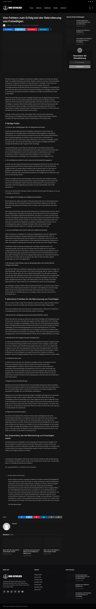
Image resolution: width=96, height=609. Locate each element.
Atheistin (39, 8)
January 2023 (37, 577)
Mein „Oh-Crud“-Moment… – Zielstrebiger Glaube (52, 550)
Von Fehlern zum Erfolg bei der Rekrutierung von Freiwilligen (84, 40)
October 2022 (37, 584)
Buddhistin (47, 8)
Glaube (55, 8)
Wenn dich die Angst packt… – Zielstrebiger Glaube (12, 550)
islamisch (63, 8)
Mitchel (9, 25)
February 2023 (38, 574)
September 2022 (38, 587)
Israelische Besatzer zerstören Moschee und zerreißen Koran (83, 22)
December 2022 (38, 579)
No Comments (26, 25)
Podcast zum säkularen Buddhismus (83, 31)
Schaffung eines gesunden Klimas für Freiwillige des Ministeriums (31, 551)
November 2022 (38, 582)
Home (31, 8)
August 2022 (37, 589)
